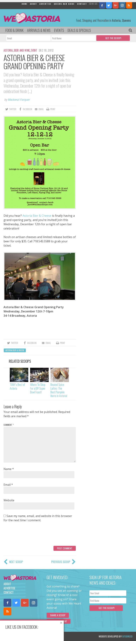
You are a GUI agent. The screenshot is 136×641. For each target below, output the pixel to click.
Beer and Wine (22, 50)
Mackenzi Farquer (19, 100)
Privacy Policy (39, 636)
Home (24, 3)
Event (34, 50)
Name (9, 469)
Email (8, 485)
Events (59, 30)
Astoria (8, 50)
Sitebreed (127, 636)
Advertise (45, 3)
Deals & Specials (79, 30)
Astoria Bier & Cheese (36, 216)
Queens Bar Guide (64, 3)
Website (9, 500)
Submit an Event (58, 621)
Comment (9, 424)
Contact (82, 3)
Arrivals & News (38, 30)
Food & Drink (14, 30)
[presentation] (30, 535)
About (33, 3)
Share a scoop (57, 615)
